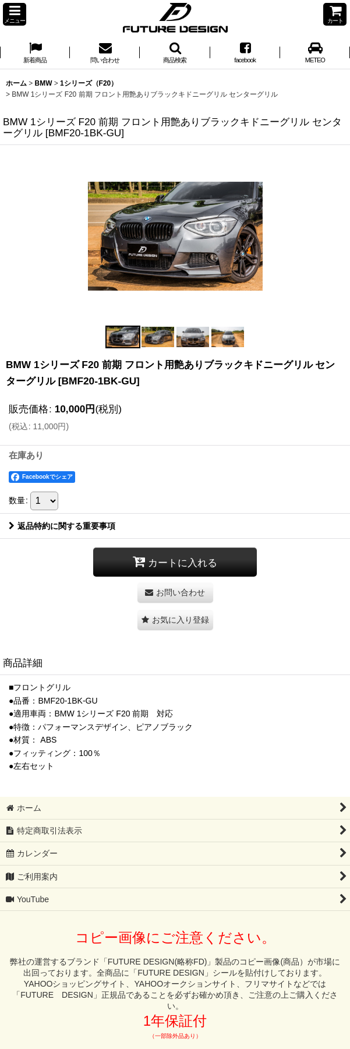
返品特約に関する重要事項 (62, 526)
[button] (14, 14)
